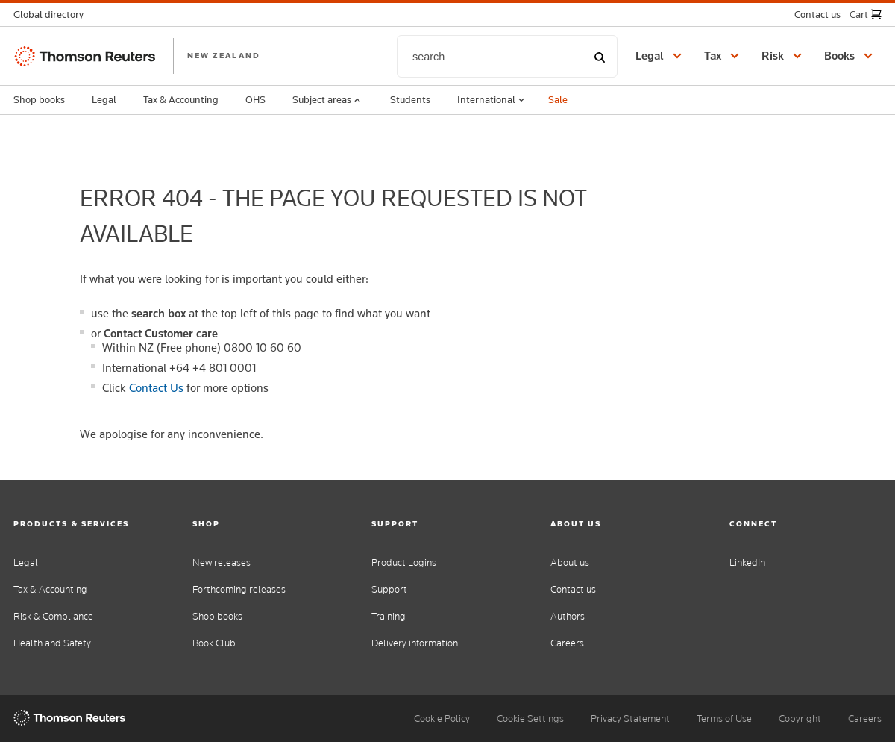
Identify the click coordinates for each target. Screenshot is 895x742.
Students (410, 99)
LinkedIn (747, 562)
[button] (52, 14)
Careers (567, 643)
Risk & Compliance (53, 616)
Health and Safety (52, 643)
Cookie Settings (530, 718)
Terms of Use (724, 718)
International (492, 100)
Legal (104, 99)
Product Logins (403, 562)
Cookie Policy (442, 718)
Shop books (39, 99)
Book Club (214, 643)
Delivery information (414, 643)
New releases (221, 562)
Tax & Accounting (181, 99)
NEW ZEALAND (223, 55)
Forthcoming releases (239, 589)
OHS (255, 99)
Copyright (800, 718)
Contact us (573, 589)
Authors (567, 616)
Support (389, 589)
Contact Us (156, 388)
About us (569, 562)
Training (388, 616)
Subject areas (327, 100)
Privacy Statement (630, 718)
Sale (558, 99)
